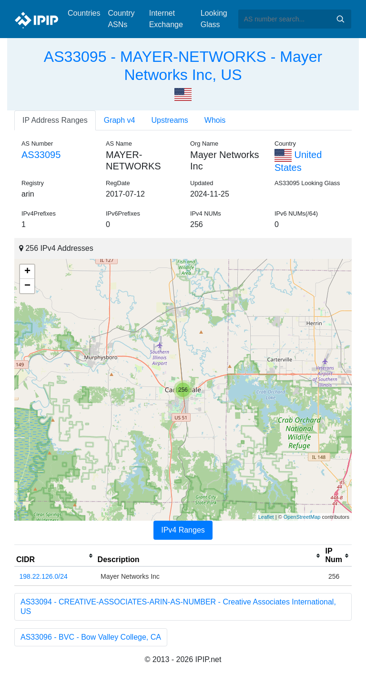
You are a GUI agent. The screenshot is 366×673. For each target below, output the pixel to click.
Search (340, 19)
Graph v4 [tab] (119, 120)
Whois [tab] (214, 120)
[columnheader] (55, 556)
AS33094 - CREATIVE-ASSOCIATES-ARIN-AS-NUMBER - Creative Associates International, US (178, 606)
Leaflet (266, 517)
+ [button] (27, 272)
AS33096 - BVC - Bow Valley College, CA (90, 637)
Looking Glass (214, 19)
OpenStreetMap (302, 517)
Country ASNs (121, 19)
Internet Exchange (166, 19)
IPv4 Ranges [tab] (183, 530)
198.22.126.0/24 (44, 576)
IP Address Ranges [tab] (55, 120)
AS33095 (41, 154)
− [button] (27, 286)
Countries (84, 13)
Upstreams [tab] (170, 120)
